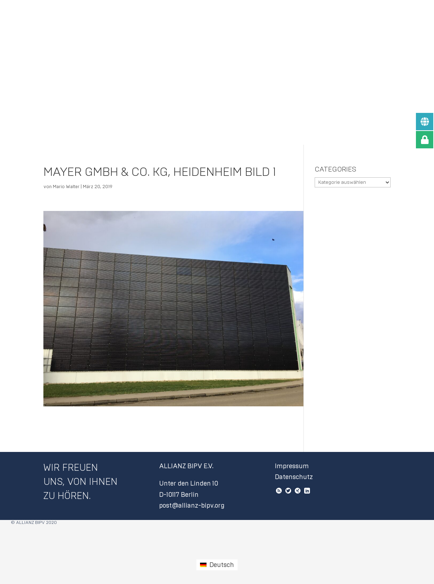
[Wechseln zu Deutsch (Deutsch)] (216, 564)
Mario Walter (66, 187)
